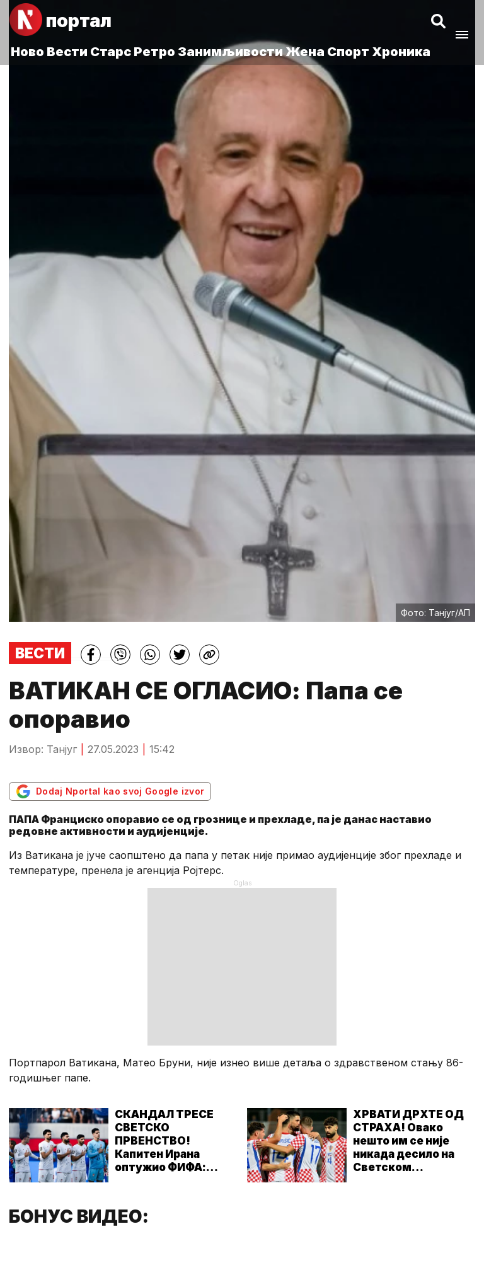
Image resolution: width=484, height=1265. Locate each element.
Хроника (401, 51)
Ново (27, 51)
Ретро (154, 51)
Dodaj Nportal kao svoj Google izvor (110, 791)
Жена (305, 51)
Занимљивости (230, 51)
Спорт (348, 51)
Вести (67, 51)
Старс (110, 51)
